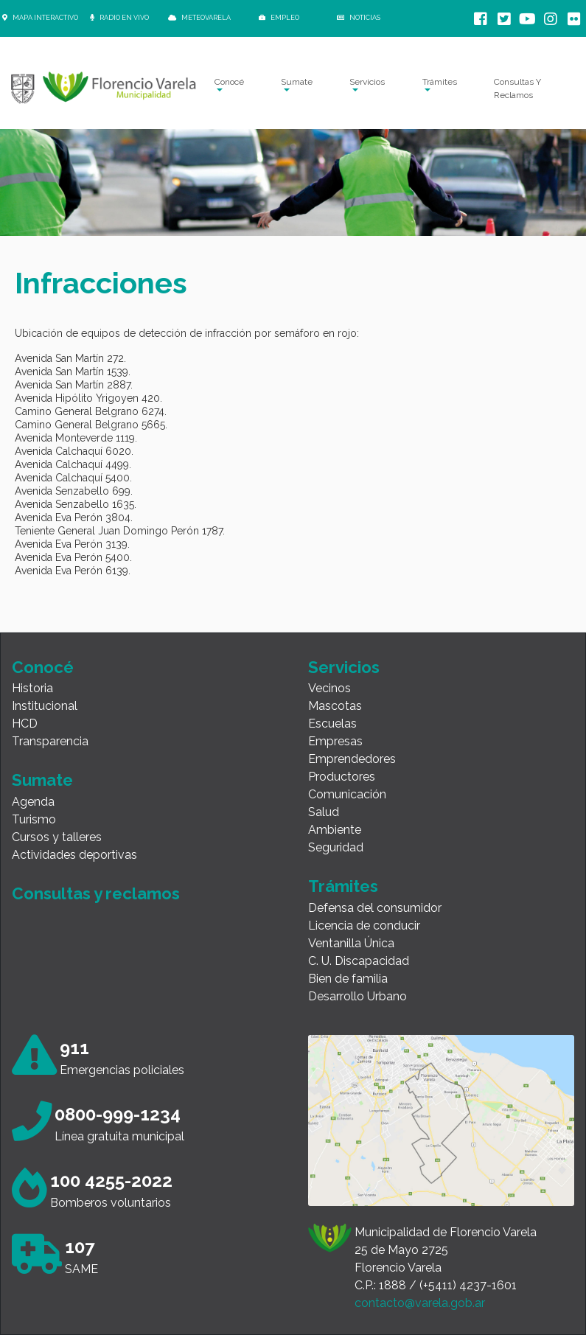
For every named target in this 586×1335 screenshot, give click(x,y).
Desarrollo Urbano (357, 996)
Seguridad (335, 847)
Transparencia (50, 741)
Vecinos (329, 688)
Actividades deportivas (74, 855)
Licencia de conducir (364, 926)
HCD (25, 724)
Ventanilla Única (351, 943)
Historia (32, 688)
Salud (323, 812)
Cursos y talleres (57, 837)
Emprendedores (352, 759)
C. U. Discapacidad (358, 961)
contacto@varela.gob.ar (420, 1303)
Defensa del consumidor (375, 908)
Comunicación (347, 794)
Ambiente (334, 830)
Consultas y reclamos (96, 893)
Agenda (33, 802)
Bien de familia (348, 979)
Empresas (335, 741)
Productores (341, 777)
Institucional (44, 706)
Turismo (34, 819)
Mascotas (335, 706)
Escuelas (332, 724)
